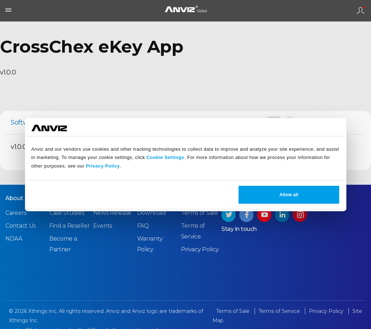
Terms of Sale (199, 212)
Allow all (289, 194)
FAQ (143, 225)
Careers (15, 212)
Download (151, 212)
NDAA (13, 238)
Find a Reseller (69, 225)
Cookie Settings (165, 157)
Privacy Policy (103, 166)
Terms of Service (280, 311)
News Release (112, 212)
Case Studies (66, 212)
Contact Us (20, 225)
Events (102, 225)
